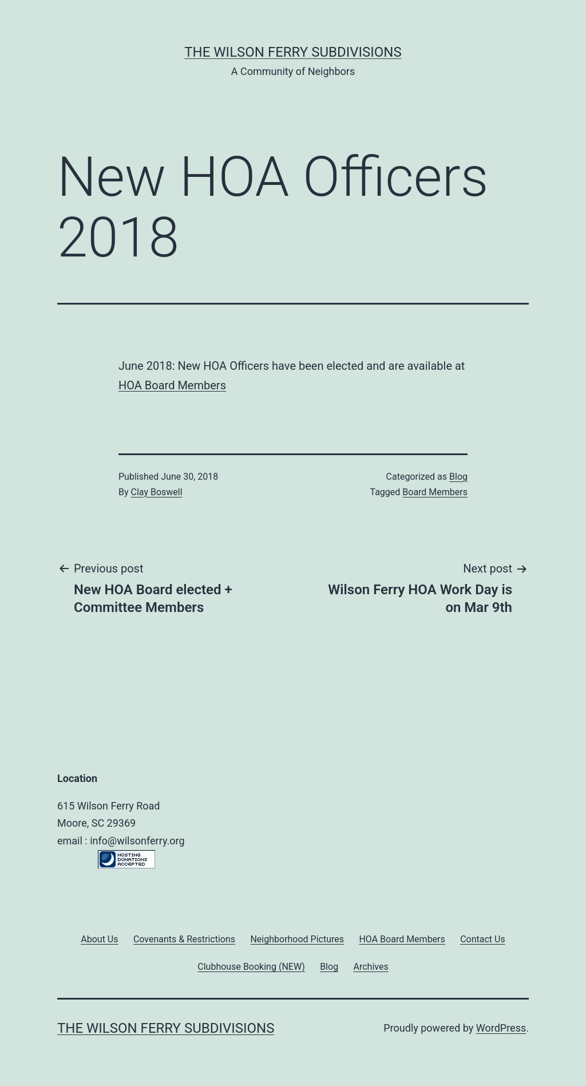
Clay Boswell (157, 492)
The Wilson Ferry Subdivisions (292, 52)
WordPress (501, 1028)
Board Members (435, 492)
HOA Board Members (172, 385)
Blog (458, 476)
